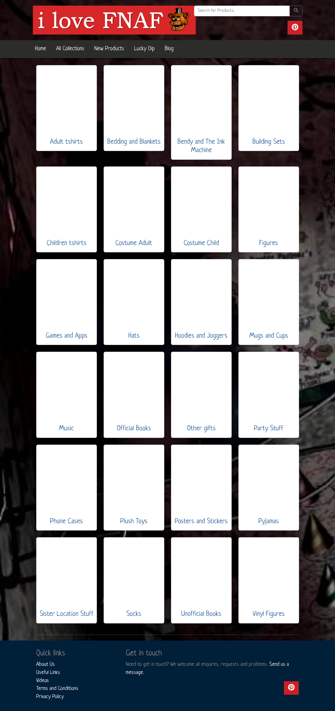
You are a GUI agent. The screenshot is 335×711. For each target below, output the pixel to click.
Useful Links (48, 672)
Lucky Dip (144, 49)
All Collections (70, 49)
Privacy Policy (50, 696)
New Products (109, 49)
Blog (169, 49)
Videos (42, 680)
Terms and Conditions (57, 688)
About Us (45, 664)
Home (40, 49)
